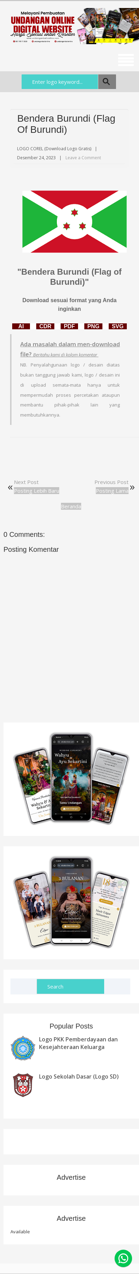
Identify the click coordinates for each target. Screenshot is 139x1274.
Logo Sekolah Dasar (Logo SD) (79, 1076)
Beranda (71, 506)
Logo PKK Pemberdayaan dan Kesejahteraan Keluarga (78, 1043)
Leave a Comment (83, 158)
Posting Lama (112, 490)
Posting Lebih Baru (36, 490)
